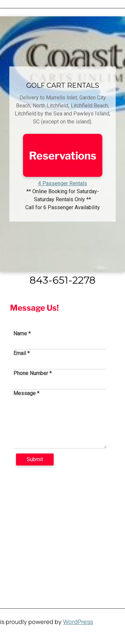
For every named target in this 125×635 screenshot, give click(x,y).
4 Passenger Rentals (62, 183)
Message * (26, 393)
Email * (21, 353)
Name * (22, 333)
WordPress (78, 622)
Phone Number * (32, 373)
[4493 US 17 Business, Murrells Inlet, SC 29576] (62, 531)
